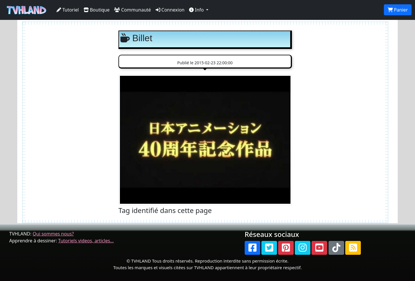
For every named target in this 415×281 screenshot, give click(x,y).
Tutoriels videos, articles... (86, 240)
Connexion (170, 10)
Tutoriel (67, 10)
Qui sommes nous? (53, 234)
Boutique (97, 10)
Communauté (132, 10)
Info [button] (197, 10)
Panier (398, 10)
